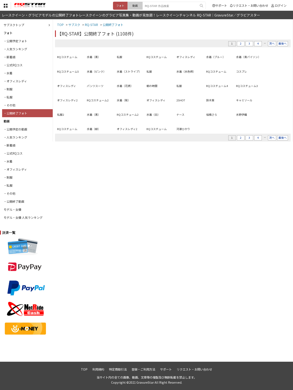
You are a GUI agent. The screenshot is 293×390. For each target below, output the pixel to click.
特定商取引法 (118, 369)
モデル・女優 (12, 209)
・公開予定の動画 (15, 129)
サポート (219, 5)
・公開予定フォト (15, 41)
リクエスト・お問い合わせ (249, 5)
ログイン (280, 5)
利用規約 (98, 369)
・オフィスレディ (15, 81)
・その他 (9, 105)
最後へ (282, 43)
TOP (84, 369)
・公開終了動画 (14, 201)
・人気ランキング (15, 49)
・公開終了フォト (15, 113)
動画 (135, 6)
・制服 (8, 89)
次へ (272, 43)
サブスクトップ (14, 25)
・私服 (8, 97)
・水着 (8, 73)
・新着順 (9, 57)
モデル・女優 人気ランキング (23, 217)
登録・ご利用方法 (143, 369)
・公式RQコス (13, 65)
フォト (120, 6)
